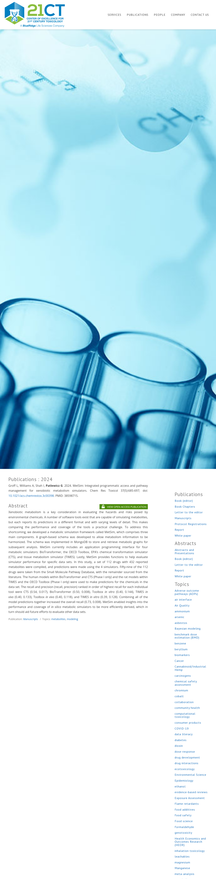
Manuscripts (30, 619)
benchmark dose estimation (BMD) (187, 636)
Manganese (182, 868)
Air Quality (182, 605)
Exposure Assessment (190, 798)
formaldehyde (184, 827)
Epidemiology (184, 780)
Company (178, 15)
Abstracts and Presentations (184, 551)
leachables (182, 856)
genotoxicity (183, 832)
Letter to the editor (189, 512)
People (160, 15)
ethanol (180, 786)
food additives (185, 809)
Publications (137, 15)
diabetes (181, 740)
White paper (183, 535)
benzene (180, 643)
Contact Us (200, 15)
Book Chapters (185, 506)
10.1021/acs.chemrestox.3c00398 (31, 496)
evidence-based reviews (191, 792)
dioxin (179, 746)
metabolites (58, 619)
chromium (181, 690)
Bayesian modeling (188, 628)
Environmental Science (190, 774)
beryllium (181, 649)
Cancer (179, 661)
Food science (184, 821)
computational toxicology (185, 715)
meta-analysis (184, 874)
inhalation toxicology (190, 851)
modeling (72, 619)
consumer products (188, 722)
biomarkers (182, 655)
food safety (183, 815)
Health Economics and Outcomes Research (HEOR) (190, 842)
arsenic (179, 617)
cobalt (179, 696)
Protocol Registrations (191, 524)
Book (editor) (184, 500)
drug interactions (186, 763)
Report (179, 529)
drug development (187, 757)
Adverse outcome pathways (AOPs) (187, 592)
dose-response (185, 751)
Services (114, 15)
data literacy (184, 734)
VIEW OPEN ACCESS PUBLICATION (124, 507)
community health (187, 708)
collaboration (184, 702)
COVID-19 (182, 728)
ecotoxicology (185, 769)
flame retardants (187, 803)
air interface (183, 599)
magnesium (182, 862)
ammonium (182, 611)
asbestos (181, 623)
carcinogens (183, 675)
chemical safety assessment (186, 682)
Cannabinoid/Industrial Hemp (190, 668)
